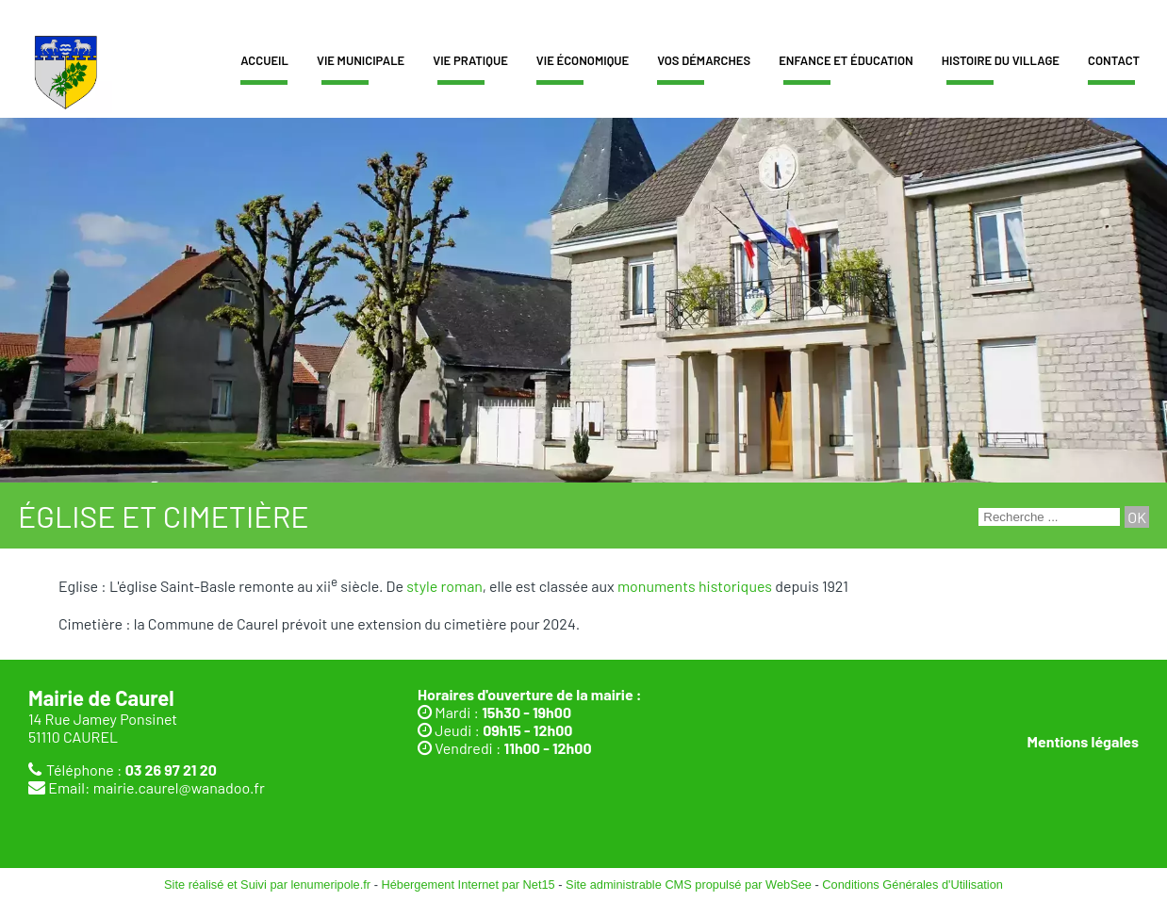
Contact (1114, 60)
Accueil (264, 60)
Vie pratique (470, 60)
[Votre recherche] (1049, 517)
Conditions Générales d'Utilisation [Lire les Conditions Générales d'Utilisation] (912, 884)
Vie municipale (360, 60)
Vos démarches (703, 60)
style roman (444, 586)
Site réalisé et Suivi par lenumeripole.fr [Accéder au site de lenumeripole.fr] (267, 884)
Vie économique (582, 60)
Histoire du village (1001, 60)
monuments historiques (694, 586)
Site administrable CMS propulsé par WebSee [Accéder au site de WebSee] (689, 884)
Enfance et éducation (846, 60)
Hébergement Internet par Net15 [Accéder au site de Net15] (467, 884)
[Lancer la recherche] (1137, 517)
